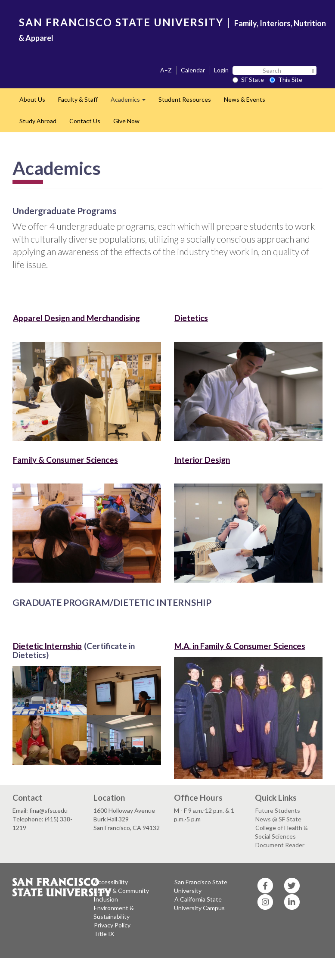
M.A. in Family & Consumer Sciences (239, 646)
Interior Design (202, 460)
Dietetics (191, 318)
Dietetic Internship (47, 646)
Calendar (193, 70)
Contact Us (84, 121)
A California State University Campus (199, 903)
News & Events (244, 99)
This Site (286, 79)
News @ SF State (278, 819)
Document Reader (279, 845)
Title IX (104, 933)
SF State (248, 79)
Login (221, 70)
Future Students (277, 810)
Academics (131, 102)
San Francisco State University (200, 886)
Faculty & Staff (78, 99)
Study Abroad (37, 121)
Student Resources (184, 99)
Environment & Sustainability (113, 912)
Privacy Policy (112, 925)
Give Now (126, 121)
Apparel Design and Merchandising (76, 318)
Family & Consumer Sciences (65, 460)
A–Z (166, 70)
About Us (32, 99)
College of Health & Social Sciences (281, 832)
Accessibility (111, 882)
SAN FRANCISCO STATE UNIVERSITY (121, 22)
